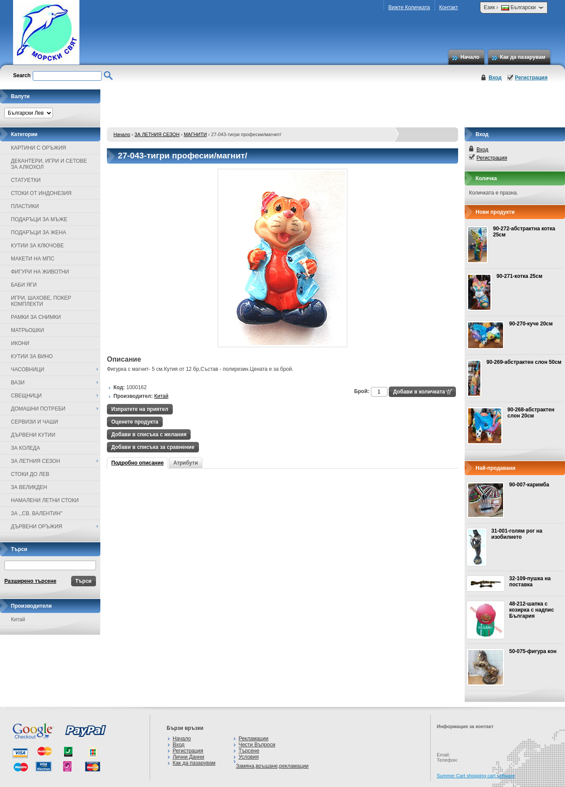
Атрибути (185, 463)
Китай (18, 619)
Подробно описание (137, 463)
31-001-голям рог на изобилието (516, 534)
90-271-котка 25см (519, 276)
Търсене (249, 751)
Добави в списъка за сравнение (153, 447)
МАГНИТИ (195, 134)
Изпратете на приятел (139, 409)
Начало (469, 57)
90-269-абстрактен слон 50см (524, 362)
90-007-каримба (529, 485)
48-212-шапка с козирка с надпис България (531, 610)
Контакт (448, 7)
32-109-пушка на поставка (530, 581)
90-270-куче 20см (531, 324)
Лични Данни (188, 757)
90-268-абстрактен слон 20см (531, 413)
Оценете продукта (134, 422)
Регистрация (531, 78)
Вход (495, 78)
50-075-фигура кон (533, 651)
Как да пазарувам (522, 57)
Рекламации (253, 739)
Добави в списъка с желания (148, 434)
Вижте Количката (409, 7)
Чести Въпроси (257, 745)
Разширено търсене (30, 581)
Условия (249, 757)
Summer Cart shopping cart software (476, 775)
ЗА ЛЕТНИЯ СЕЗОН (156, 134)
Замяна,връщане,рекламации (272, 766)
